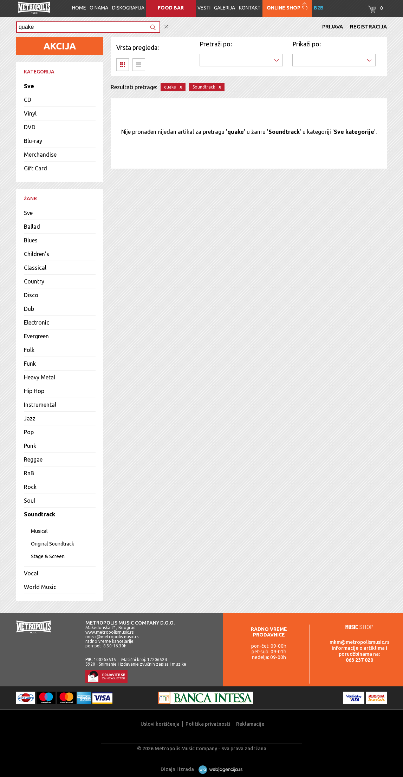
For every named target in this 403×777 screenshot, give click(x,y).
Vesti (203, 8)
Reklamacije (250, 724)
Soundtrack (39, 514)
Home (79, 8)
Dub (29, 309)
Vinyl (30, 113)
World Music (40, 587)
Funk (30, 363)
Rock (30, 487)
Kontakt (250, 8)
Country (34, 281)
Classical (35, 268)
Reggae (33, 459)
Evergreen (36, 336)
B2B (319, 8)
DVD (29, 127)
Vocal (31, 573)
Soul (29, 500)
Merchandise (40, 154)
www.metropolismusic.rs (109, 632)
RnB (29, 473)
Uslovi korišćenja (160, 724)
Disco (31, 295)
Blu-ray (33, 141)
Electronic (36, 322)
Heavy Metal (39, 377)
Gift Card (35, 168)
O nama (99, 8)
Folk (29, 350)
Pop (29, 432)
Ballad (32, 226)
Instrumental (40, 404)
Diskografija (128, 8)
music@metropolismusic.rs (111, 636)
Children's (36, 254)
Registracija (368, 27)
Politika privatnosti (208, 724)
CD (27, 100)
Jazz (29, 418)
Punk (30, 446)
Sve (29, 86)
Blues (31, 240)
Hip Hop (34, 391)
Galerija (224, 8)
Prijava (332, 27)
